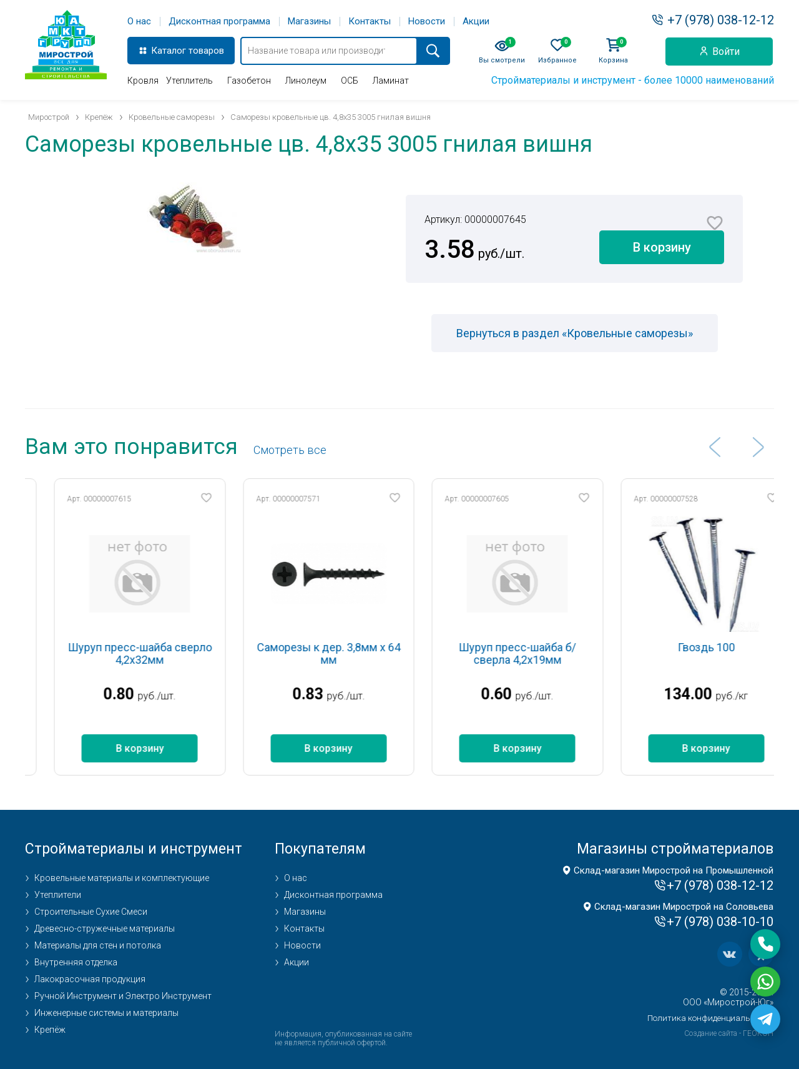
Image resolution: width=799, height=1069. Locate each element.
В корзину (662, 247)
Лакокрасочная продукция (89, 979)
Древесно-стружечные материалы (104, 929)
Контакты (369, 21)
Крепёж (50, 1030)
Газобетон (249, 81)
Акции (476, 21)
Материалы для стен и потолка (97, 945)
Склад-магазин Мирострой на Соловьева (683, 906)
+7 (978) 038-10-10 (720, 921)
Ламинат (391, 81)
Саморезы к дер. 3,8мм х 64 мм (359, 653)
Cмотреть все (289, 449)
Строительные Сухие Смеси (90, 912)
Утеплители (57, 895)
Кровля (143, 81)
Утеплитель (189, 81)
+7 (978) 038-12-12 (720, 19)
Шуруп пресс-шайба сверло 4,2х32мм (171, 653)
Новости (426, 21)
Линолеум (305, 81)
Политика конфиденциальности (710, 1018)
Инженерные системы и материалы (106, 1013)
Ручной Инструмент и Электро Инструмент (123, 996)
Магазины (309, 21)
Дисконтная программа (219, 21)
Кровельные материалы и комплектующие (121, 878)
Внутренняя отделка (75, 962)
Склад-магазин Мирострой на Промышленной (673, 870)
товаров (206, 50)
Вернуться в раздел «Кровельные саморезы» (574, 333)
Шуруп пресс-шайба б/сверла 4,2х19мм (548, 653)
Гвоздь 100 (737, 647)
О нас (139, 21)
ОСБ (349, 81)
